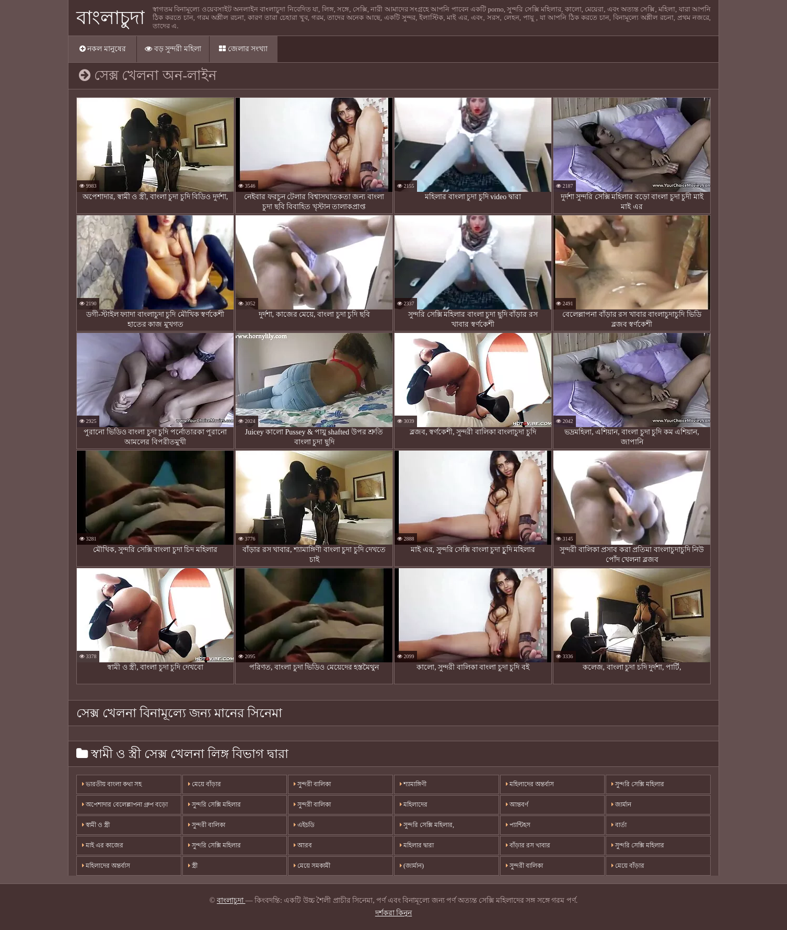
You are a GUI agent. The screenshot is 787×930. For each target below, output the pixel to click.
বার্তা (619, 825)
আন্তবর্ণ (517, 804)
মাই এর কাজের (102, 845)
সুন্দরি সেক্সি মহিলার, (427, 825)
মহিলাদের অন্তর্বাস (106, 865)
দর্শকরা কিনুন (393, 913)
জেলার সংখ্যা (243, 49)
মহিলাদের (413, 804)
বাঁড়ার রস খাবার (528, 845)
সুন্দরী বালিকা (206, 825)
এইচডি (304, 825)
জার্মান (621, 804)
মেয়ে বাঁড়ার (204, 784)
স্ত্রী (193, 865)
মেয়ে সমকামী (312, 865)
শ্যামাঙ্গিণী (413, 784)
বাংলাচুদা (110, 17)
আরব (303, 845)
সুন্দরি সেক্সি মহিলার (214, 804)
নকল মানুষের (102, 49)
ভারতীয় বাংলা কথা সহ (112, 784)
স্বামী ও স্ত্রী (96, 825)
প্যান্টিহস (518, 825)
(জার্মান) (412, 865)
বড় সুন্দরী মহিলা (173, 49)
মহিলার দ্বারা (417, 845)
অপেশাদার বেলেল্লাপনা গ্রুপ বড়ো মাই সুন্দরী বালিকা (125, 807)
